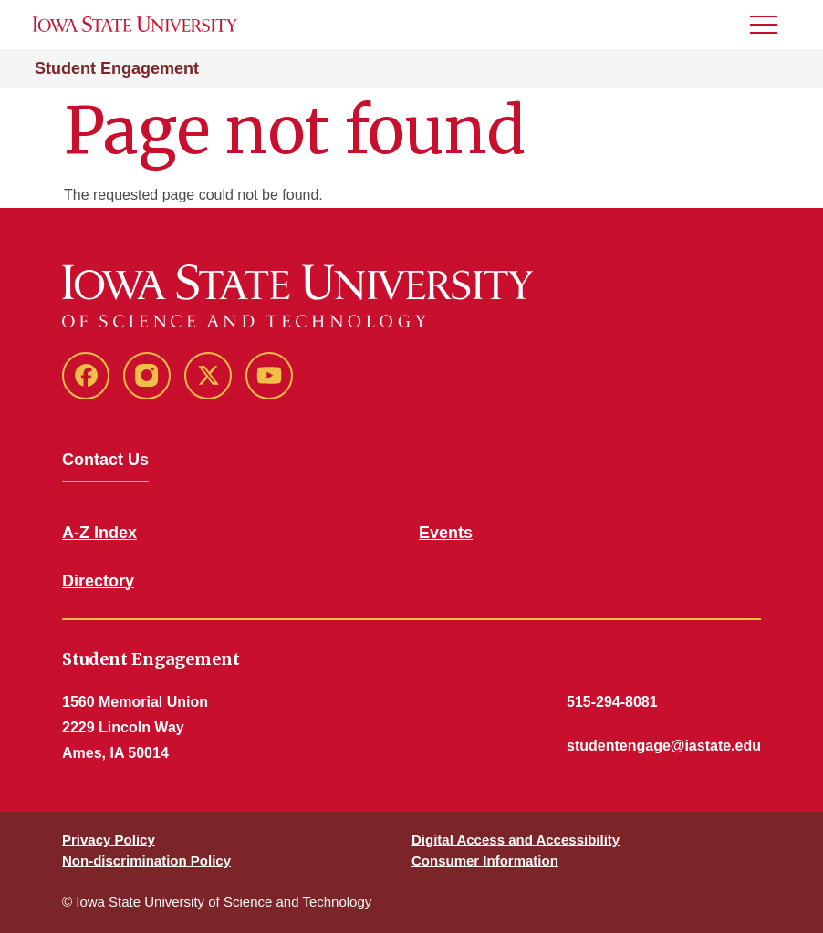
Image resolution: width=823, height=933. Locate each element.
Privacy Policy (108, 839)
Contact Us (105, 460)
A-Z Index (99, 533)
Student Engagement (117, 68)
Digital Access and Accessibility (516, 839)
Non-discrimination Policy (146, 860)
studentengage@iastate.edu (664, 745)
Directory (98, 581)
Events (446, 533)
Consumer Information (485, 860)
